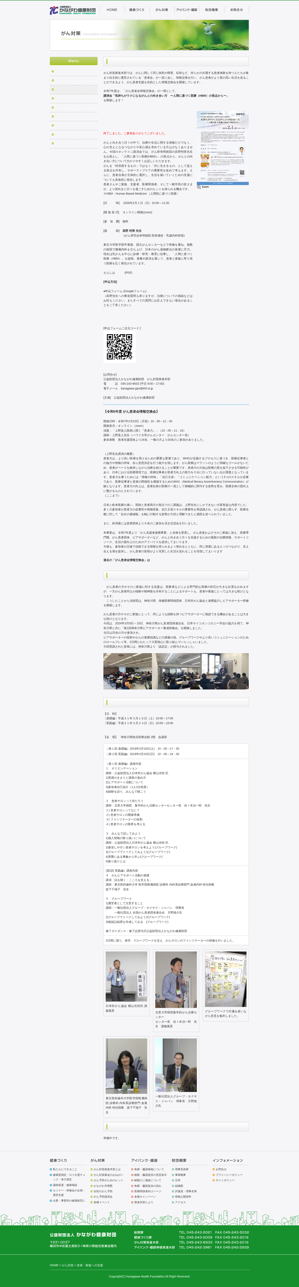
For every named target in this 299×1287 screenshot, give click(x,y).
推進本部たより (143, 1202)
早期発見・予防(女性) (69, 116)
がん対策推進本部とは (107, 1169)
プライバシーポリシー (229, 1174)
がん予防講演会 (103, 1196)
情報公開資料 (183, 1196)
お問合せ (221, 1169)
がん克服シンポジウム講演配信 (75, 143)
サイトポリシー (225, 1180)
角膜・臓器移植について (149, 1169)
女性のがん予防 (103, 1191)
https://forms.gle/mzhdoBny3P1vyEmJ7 (128, 314)
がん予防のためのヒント (108, 1180)
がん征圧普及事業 (66, 71)
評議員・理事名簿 (186, 1191)
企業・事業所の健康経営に (69, 1200)
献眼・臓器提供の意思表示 (150, 1174)
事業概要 (180, 1174)
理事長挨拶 (182, 1169)
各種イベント (102, 1202)
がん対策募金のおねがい (71, 135)
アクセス (180, 1202)
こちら (120, 272)
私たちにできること (65, 1169)
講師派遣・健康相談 (65, 1185)
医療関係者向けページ (147, 1191)
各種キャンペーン (145, 1196)
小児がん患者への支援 (69, 125)
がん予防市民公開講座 (69, 108)
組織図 (179, 1185)
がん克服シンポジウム (69, 80)
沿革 (177, 1180)
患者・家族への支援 (68, 89)
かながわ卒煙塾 (65, 98)
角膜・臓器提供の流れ (147, 1185)
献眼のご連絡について (147, 1180)
